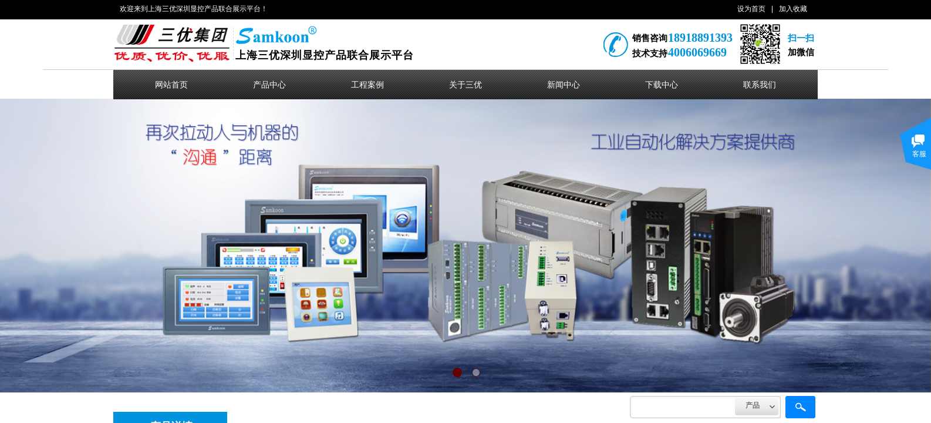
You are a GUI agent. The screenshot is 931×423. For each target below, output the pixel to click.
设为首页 (751, 9)
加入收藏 (793, 9)
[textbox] (682, 407)
